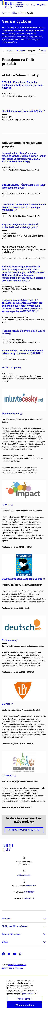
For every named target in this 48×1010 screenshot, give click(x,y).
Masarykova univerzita (17, 965)
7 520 (29, 892)
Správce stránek (8, 968)
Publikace (21, 50)
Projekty (32, 50)
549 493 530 (31, 886)
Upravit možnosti (29, 996)
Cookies (19, 968)
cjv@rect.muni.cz (24, 875)
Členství (42, 50)
